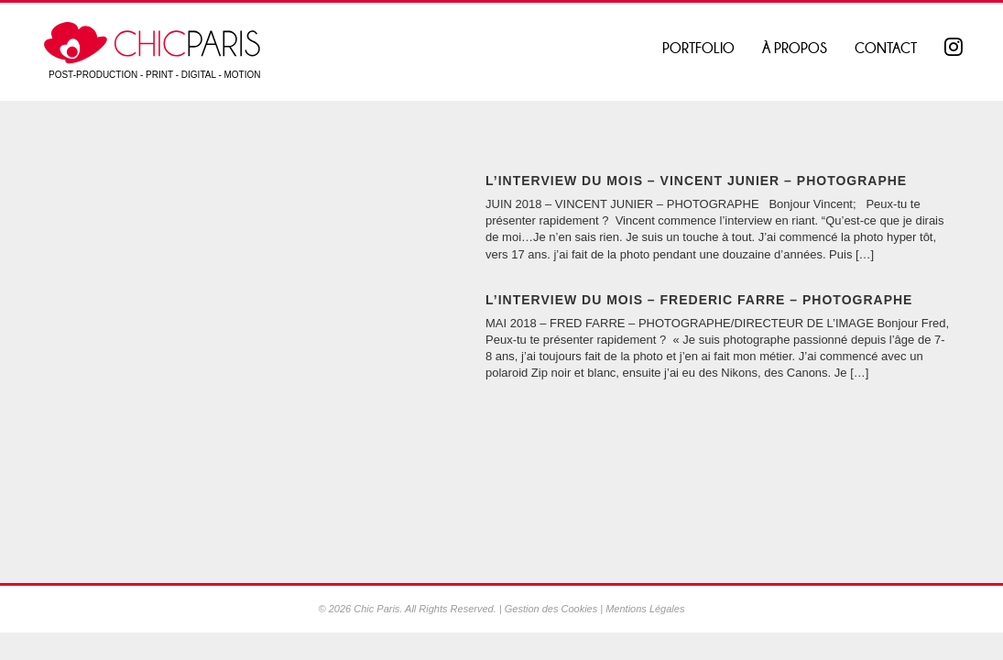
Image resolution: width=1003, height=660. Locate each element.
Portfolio (698, 48)
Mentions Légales (644, 608)
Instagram (955, 48)
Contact (886, 48)
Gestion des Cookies (551, 608)
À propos (794, 48)
